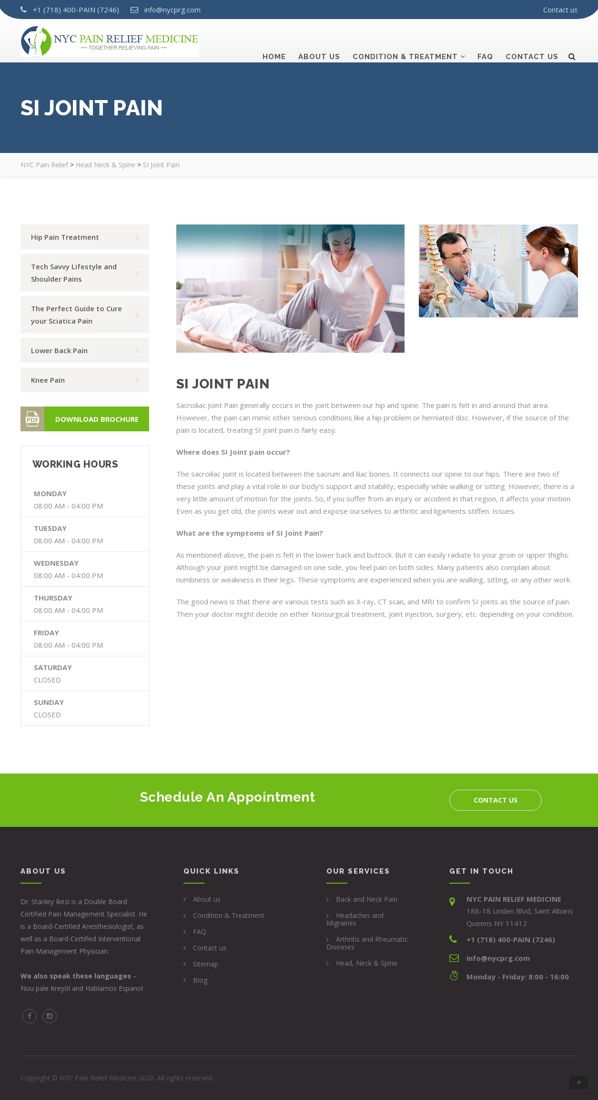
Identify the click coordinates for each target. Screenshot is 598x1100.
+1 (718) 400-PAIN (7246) (76, 9)
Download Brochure (79, 419)
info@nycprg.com (172, 9)
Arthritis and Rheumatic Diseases (367, 943)
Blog (200, 980)
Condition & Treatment (405, 41)
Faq (485, 41)
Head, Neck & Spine (366, 963)
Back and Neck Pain (366, 899)
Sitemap (205, 963)
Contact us (560, 9)
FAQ (199, 931)
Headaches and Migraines (355, 919)
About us (319, 41)
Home (274, 41)
